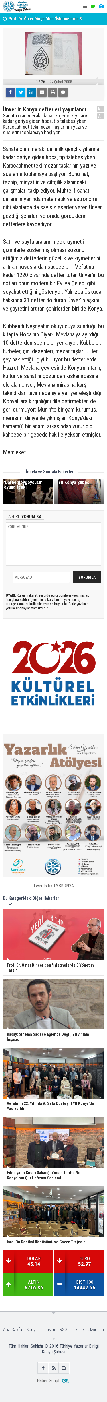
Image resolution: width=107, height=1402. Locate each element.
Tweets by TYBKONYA (53, 885)
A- (100, 116)
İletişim (48, 1329)
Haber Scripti (48, 1380)
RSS (63, 1329)
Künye (32, 1329)
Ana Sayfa (12, 1329)
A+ (101, 109)
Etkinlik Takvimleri (88, 1329)
